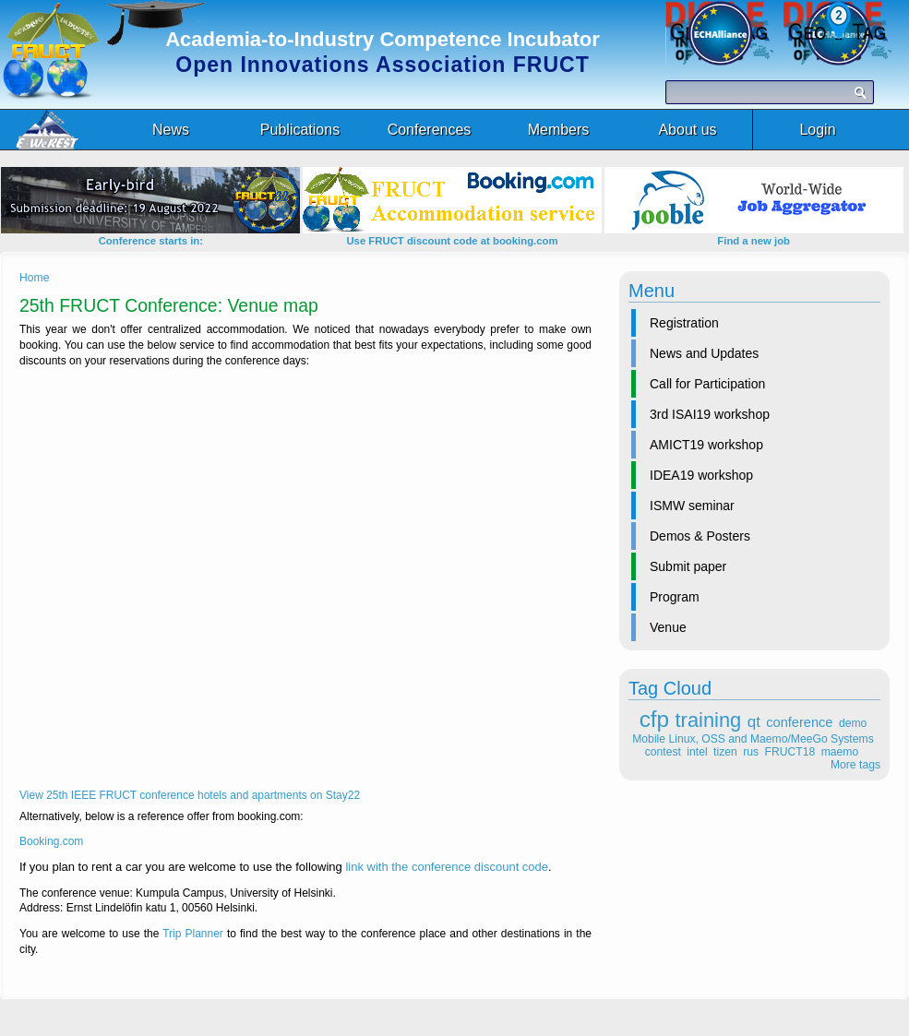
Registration (684, 323)
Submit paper (688, 566)
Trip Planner (192, 933)
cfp (654, 719)
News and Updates (704, 353)
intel (697, 751)
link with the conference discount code (446, 867)
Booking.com (51, 841)
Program (675, 596)
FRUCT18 (790, 751)
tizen (725, 751)
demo (853, 723)
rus (751, 751)
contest (663, 751)
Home (34, 277)
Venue (668, 627)
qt (754, 722)
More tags (855, 764)
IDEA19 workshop (701, 475)
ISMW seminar (692, 505)
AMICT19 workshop (706, 444)
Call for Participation (707, 383)
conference (799, 722)
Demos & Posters (700, 536)
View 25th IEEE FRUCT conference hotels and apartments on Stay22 (189, 795)
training (709, 720)
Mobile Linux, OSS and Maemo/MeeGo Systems (752, 738)
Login (817, 129)
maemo (840, 751)
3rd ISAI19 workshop (710, 414)
